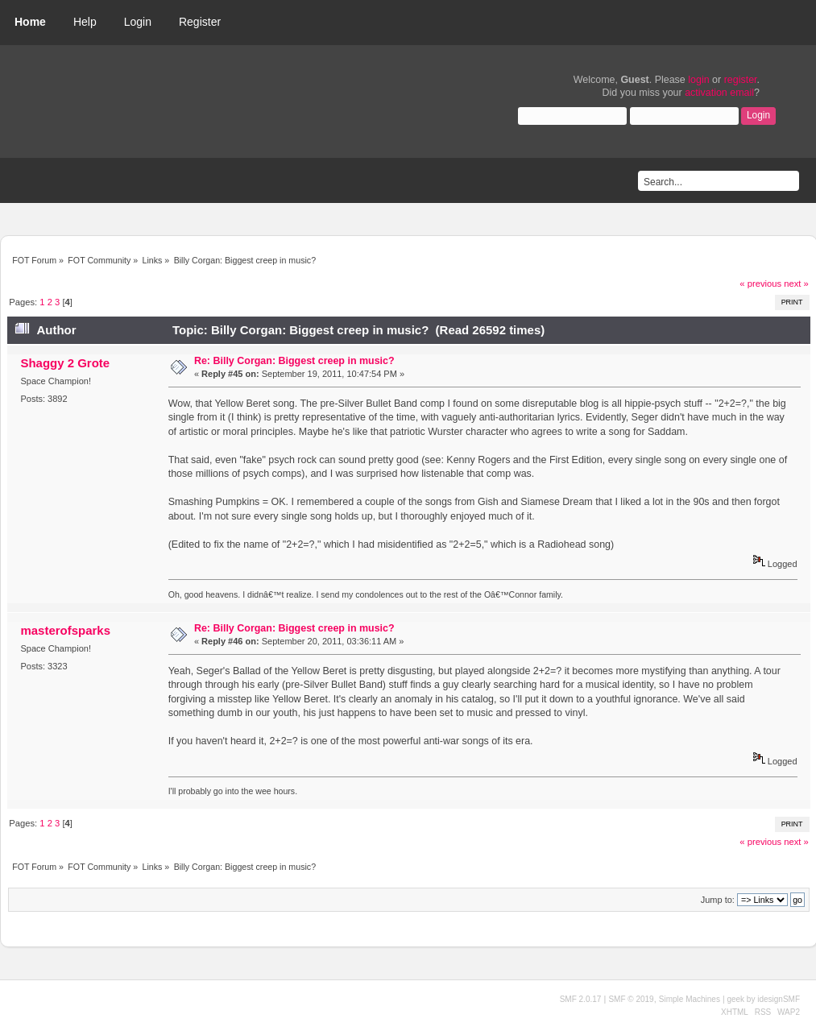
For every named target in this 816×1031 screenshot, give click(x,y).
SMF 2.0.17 (581, 999)
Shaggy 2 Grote (65, 363)
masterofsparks (65, 630)
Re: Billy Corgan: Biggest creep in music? (294, 360)
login (698, 79)
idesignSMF (778, 999)
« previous (760, 283)
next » (796, 283)
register (740, 79)
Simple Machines (689, 999)
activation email (719, 92)
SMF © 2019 (630, 999)
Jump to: (718, 900)
